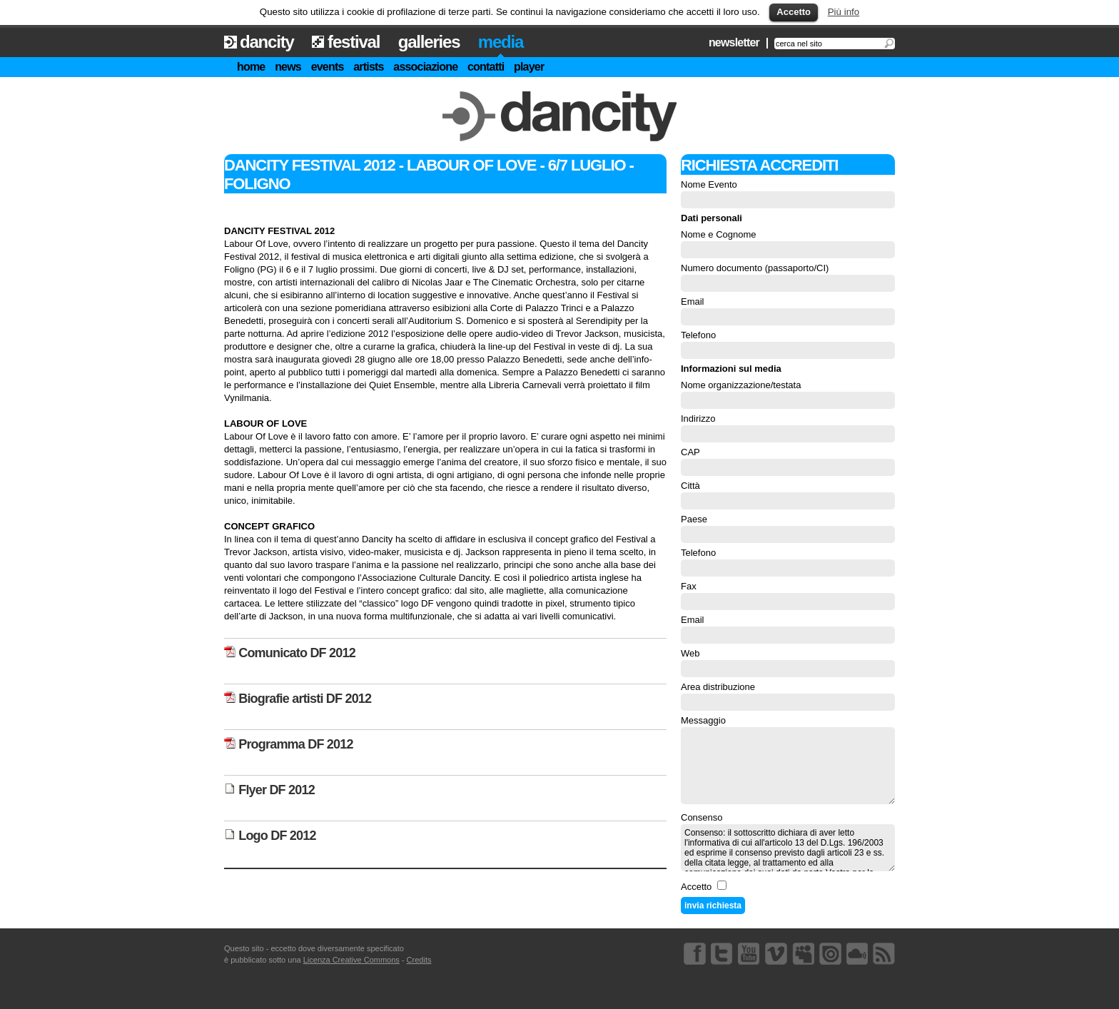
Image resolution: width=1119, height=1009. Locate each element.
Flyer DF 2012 (269, 790)
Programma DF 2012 (288, 744)
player (529, 67)
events (327, 67)
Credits (419, 959)
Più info (843, 11)
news (288, 67)
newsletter (734, 42)
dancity (267, 41)
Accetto (793, 11)
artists (368, 67)
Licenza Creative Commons (351, 959)
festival (354, 41)
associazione (425, 67)
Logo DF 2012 (270, 835)
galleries (429, 41)
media (500, 41)
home (251, 67)
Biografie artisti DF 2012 (297, 698)
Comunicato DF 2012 (289, 653)
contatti (485, 67)
